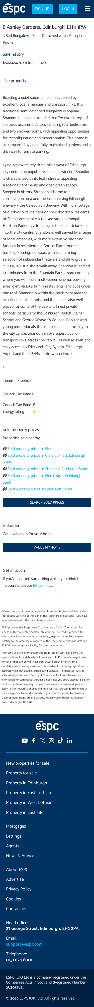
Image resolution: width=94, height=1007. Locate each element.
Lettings (13, 836)
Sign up (42, 9)
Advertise (15, 879)
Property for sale (21, 773)
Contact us (16, 909)
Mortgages (16, 826)
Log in (68, 9)
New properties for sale (27, 763)
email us (49, 620)
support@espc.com (24, 944)
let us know (42, 585)
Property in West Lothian (29, 802)
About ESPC (17, 869)
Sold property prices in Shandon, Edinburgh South (48, 469)
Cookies (13, 899)
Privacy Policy (18, 889)
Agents (12, 846)
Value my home (47, 548)
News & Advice (20, 856)
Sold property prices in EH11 (30, 448)
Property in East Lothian (28, 793)
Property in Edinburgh (26, 783)
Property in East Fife (24, 812)
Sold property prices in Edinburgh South (40, 489)
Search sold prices (47, 503)
